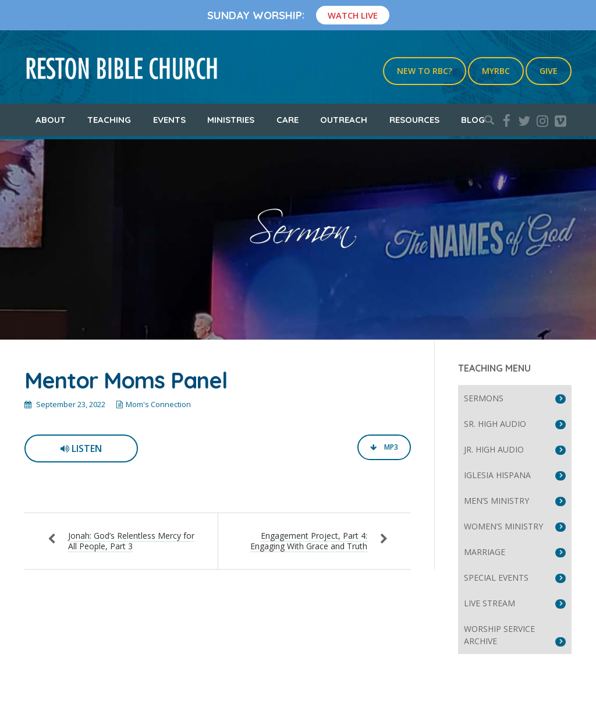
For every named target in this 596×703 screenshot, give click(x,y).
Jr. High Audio (494, 449)
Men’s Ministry (496, 500)
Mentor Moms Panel (125, 380)
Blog (473, 119)
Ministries (230, 119)
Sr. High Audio (495, 423)
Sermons (483, 398)
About (51, 119)
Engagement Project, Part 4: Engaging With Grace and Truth (308, 541)
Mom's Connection (158, 404)
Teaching (109, 119)
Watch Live (353, 15)
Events (169, 119)
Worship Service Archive (499, 635)
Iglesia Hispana (497, 475)
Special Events (496, 577)
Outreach (343, 119)
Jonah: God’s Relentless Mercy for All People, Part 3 (131, 541)
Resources (414, 119)
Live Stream (489, 603)
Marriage (484, 551)
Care (287, 119)
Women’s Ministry (503, 526)
